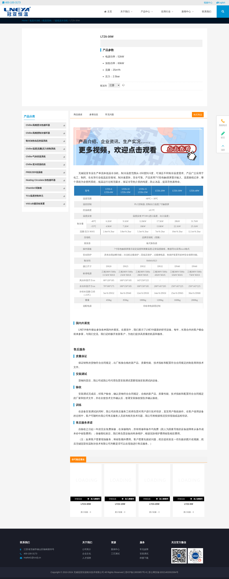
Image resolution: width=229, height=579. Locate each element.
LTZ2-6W (188, 504)
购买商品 (197, 114)
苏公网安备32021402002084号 (163, 572)
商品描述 (78, 114)
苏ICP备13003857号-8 (136, 572)
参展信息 (93, 114)
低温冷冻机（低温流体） (41, 20)
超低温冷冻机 (61, 20)
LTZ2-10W (120, 504)
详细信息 (78, 499)
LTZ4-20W (154, 504)
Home (25, 20)
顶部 (223, 147)
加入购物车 (93, 498)
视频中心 (208, 2)
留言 (223, 135)
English (220, 2)
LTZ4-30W (86, 504)
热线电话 (223, 122)
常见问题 (109, 114)
